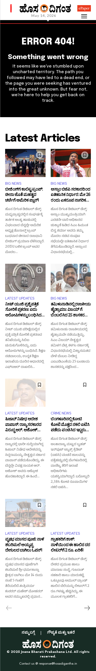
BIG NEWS (13, 183)
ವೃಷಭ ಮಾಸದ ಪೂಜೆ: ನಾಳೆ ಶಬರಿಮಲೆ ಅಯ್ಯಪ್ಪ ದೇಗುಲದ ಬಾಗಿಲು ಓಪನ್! (24, 545)
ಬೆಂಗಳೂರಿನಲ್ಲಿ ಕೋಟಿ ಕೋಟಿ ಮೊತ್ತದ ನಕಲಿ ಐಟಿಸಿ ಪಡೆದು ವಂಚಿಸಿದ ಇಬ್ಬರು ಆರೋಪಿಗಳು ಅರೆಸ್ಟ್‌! (70, 425)
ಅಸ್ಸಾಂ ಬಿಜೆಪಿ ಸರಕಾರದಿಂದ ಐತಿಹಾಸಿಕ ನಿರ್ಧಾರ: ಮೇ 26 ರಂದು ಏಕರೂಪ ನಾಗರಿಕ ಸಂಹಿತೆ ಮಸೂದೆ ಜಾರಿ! (70, 196)
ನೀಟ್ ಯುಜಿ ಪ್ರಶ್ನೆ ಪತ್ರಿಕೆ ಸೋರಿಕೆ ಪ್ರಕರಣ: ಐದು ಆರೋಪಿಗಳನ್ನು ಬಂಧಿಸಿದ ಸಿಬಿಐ (23, 310)
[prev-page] (9, 608)
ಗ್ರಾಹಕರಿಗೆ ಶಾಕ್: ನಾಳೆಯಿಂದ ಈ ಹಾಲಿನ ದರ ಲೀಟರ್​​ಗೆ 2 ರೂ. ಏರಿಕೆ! (70, 545)
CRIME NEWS (61, 413)
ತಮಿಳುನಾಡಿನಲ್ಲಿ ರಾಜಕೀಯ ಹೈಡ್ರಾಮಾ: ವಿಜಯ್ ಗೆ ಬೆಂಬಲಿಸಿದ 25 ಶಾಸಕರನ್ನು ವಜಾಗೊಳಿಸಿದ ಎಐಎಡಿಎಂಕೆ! (71, 310)
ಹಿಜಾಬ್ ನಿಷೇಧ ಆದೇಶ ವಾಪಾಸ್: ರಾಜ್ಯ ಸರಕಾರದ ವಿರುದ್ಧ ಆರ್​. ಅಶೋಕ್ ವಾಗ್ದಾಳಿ (23, 425)
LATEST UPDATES (19, 298)
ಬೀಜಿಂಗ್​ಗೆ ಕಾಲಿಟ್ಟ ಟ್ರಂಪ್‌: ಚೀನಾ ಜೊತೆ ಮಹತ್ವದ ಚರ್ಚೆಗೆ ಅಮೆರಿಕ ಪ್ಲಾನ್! (24, 196)
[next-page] (87, 608)
